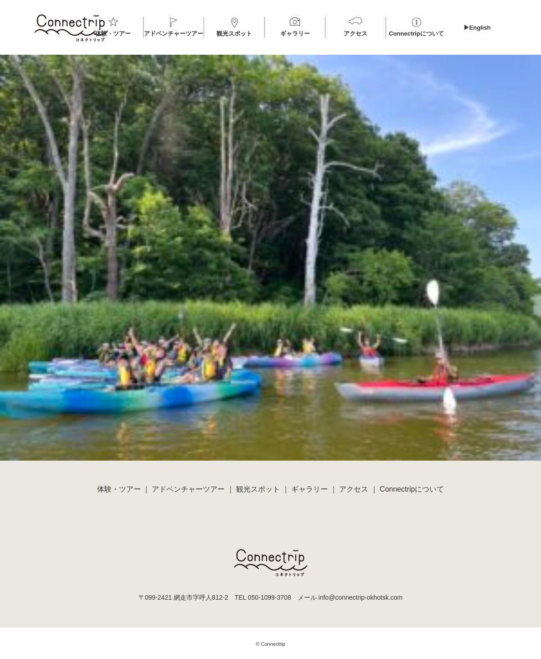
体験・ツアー (113, 33)
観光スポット (234, 33)
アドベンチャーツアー (173, 33)
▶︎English (477, 27)
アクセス (355, 33)
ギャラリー (295, 33)
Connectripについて (416, 33)
